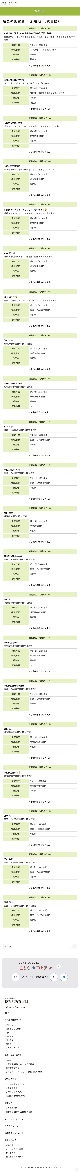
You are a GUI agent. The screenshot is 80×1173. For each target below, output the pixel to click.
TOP (7, 1013)
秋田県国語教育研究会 (14, 685)
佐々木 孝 (8, 426)
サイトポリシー (12, 1153)
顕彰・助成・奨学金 (13, 1055)
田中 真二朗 (9, 253)
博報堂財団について (13, 1020)
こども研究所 (11, 1108)
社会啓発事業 (11, 1088)
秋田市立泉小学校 (12, 470)
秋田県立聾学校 (11, 772)
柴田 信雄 (8, 513)
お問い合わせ (10, 1140)
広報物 (9, 1044)
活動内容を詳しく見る (40, 65)
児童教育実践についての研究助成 (20, 1064)
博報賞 (9, 1060)
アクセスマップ (12, 1048)
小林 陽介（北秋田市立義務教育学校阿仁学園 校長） (28, 33)
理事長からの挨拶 (13, 1029)
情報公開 (9, 1040)
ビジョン (9, 1025)
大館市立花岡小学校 (13, 123)
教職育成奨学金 (12, 1068)
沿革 (8, 1033)
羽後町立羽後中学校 (13, 556)
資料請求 (9, 1145)
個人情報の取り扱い (14, 1156)
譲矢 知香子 (9, 297)
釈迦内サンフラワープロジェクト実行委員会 (24, 210)
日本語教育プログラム (15, 1092)
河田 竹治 (8, 340)
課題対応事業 (10, 1079)
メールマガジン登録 (14, 1149)
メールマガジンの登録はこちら (35, 977)
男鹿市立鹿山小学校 (13, 383)
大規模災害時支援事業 (15, 1096)
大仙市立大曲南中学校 (14, 80)
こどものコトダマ (12, 1126)
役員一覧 (9, 1036)
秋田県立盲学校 (11, 642)
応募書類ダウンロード (14, 1133)
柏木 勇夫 (8, 859)
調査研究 (8, 1103)
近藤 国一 (8, 902)
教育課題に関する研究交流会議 (19, 1112)
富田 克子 (8, 729)
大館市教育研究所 (12, 166)
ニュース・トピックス (14, 1119)
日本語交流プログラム (15, 1084)
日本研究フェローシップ (25, 1072)
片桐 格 (7, 816)
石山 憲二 (8, 599)
